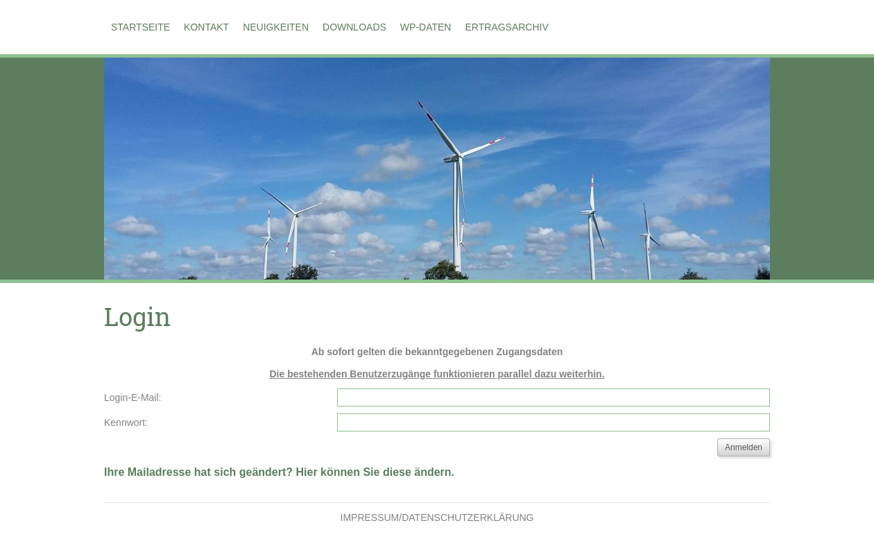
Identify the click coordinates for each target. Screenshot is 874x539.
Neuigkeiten (276, 27)
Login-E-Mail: (132, 397)
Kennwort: (126, 422)
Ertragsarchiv (506, 27)
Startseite (140, 27)
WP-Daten (426, 27)
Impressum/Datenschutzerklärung (437, 517)
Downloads (354, 27)
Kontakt (206, 27)
